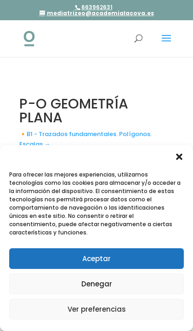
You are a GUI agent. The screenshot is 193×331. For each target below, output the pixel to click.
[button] (179, 156)
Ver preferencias (97, 309)
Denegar (96, 284)
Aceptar (96, 258)
